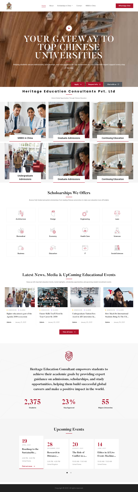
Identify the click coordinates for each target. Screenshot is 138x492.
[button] (78, 86)
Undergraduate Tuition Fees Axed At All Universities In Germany (83, 319)
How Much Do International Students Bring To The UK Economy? (116, 319)
